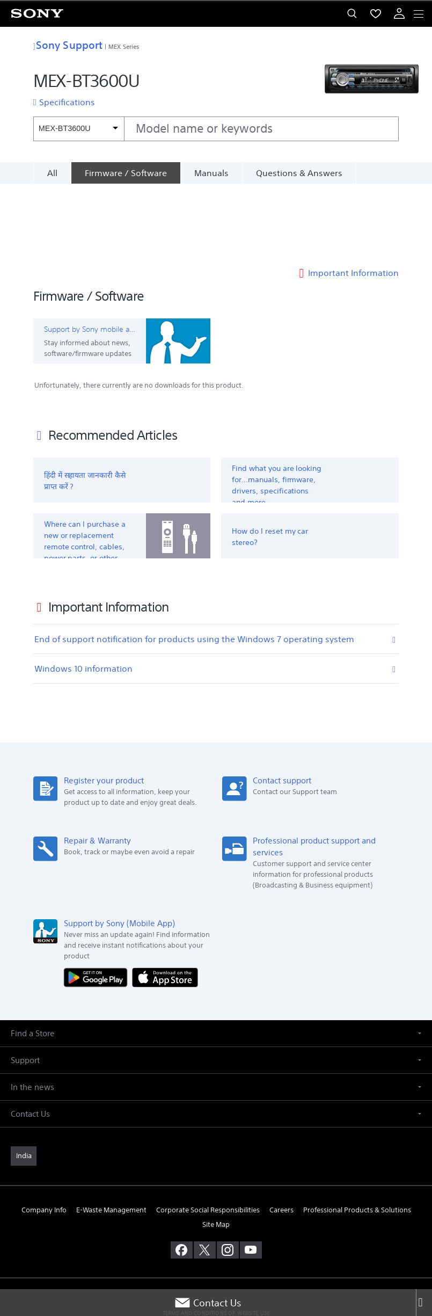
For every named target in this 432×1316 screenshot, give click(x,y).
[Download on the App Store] (165, 903)
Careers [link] (281, 1136)
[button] (216, 960)
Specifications (67, 102)
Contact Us (207, 1303)
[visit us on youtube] (251, 1177)
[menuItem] (375, 13)
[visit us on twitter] (205, 1177)
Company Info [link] (44, 1136)
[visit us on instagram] (228, 1177)
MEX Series (123, 46)
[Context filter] (78, 129)
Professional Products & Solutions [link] (357, 1136)
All (52, 173)
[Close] (424, 1302)
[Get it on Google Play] (98, 903)
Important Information (353, 199)
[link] (23, 1082)
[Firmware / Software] (125, 173)
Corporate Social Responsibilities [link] (208, 1136)
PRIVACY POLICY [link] (216, 1253)
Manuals (211, 173)
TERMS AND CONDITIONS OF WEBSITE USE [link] (216, 1240)
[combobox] (216, 129)
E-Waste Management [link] (111, 1136)
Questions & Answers (299, 173)
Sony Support (67, 45)
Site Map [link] (216, 1151)
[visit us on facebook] (182, 1177)
